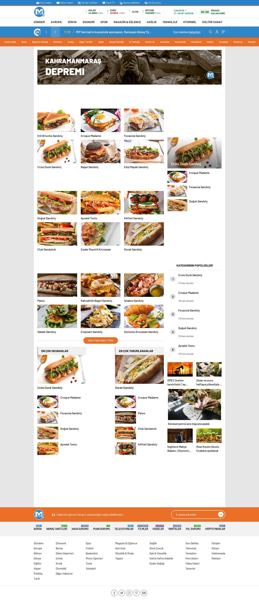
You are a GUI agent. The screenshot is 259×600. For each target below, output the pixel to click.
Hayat (37, 568)
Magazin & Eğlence (127, 22)
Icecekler (165, 41)
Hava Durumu (80, 527)
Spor (104, 22)
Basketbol (92, 553)
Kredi (59, 563)
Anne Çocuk (156, 548)
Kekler (210, 41)
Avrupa (56, 22)
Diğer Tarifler (86, 41)
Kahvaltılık (180, 41)
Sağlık (152, 22)
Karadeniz (196, 41)
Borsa (38, 527)
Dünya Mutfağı (116, 41)
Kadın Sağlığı (157, 563)
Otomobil (189, 22)
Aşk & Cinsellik (158, 553)
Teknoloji (170, 22)
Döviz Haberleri (65, 553)
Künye (215, 548)
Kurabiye (223, 41)
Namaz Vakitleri (130, 2)
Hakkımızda (218, 553)
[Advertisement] (17, 100)
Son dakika (186, 32)
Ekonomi (88, 22)
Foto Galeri (43, 2)
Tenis (89, 563)
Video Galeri (65, 2)
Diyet (101, 41)
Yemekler (191, 553)
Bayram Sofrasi (40, 41)
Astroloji (120, 548)
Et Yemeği (134, 41)
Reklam (216, 558)
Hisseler (158, 527)
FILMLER (143, 527)
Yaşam (119, 558)
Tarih (37, 578)
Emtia (59, 558)
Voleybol (91, 568)
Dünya (72, 22)
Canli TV (108, 2)
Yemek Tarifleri (87, 2)
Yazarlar (190, 568)
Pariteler (175, 527)
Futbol (89, 548)
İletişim (216, 543)
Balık (24, 41)
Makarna (238, 41)
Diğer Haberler (64, 573)
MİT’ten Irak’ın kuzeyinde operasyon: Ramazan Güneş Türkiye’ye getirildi (114, 32)
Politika (38, 573)
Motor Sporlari (94, 558)
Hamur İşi (150, 41)
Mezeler (252, 41)
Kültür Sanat (212, 22)
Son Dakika (191, 543)
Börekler (57, 41)
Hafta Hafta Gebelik (161, 558)
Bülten (38, 553)
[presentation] (46, 32)
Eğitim (37, 563)
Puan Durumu (101, 527)
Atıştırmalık (10, 41)
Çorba (71, 41)
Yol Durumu (153, 2)
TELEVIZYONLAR (124, 527)
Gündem (39, 22)
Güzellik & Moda (124, 553)
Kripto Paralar (215, 527)
